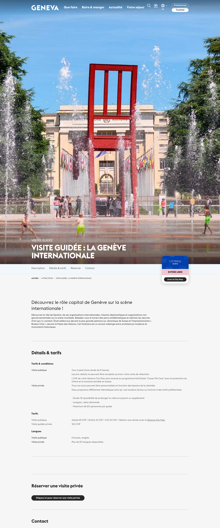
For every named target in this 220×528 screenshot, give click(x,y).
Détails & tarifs (57, 268)
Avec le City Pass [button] (175, 279)
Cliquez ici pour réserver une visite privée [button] (58, 498)
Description (38, 268)
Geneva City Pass (156, 420)
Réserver (76, 268)
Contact (90, 268)
